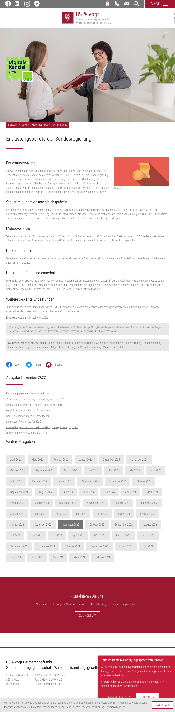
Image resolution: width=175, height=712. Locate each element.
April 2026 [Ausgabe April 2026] (15, 461)
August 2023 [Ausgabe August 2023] (17, 515)
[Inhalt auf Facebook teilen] (16, 366)
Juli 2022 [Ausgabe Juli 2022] (15, 537)
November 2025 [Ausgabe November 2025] (139, 461)
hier (115, 681)
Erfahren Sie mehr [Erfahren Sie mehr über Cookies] (115, 707)
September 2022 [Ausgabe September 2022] (124, 526)
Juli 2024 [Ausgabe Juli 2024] (68, 493)
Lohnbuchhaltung (152, 344)
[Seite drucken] (57, 366)
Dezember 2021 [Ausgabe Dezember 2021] (18, 547)
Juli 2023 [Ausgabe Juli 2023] (39, 515)
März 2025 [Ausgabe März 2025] (16, 482)
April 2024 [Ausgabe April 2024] (130, 493)
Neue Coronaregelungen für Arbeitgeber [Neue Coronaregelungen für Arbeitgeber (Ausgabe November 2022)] (27, 417)
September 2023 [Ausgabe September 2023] (149, 504)
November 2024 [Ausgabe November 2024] (117, 482)
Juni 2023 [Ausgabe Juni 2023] (60, 515)
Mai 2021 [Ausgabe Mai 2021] (58, 558)
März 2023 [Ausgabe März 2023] (124, 515)
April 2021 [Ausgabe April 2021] (37, 558)
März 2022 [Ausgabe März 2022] (99, 537)
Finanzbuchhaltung (18, 348)
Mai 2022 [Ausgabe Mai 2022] (57, 537)
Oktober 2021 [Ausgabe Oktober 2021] (73, 547)
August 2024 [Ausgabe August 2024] (45, 493)
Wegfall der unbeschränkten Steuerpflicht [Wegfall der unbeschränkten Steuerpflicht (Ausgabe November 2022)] (28, 411)
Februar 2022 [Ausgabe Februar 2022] (123, 537)
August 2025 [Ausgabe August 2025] (70, 471)
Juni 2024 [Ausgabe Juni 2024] (88, 493)
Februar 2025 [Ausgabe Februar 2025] (39, 482)
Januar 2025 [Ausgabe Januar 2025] (64, 482)
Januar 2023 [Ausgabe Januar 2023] (17, 526)
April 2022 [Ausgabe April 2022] (78, 537)
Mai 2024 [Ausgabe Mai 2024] (110, 493)
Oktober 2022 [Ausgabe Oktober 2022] (97, 526)
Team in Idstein (63, 344)
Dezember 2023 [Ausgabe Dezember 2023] (67, 504)
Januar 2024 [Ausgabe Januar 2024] (42, 504)
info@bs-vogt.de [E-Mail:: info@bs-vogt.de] (52, 685)
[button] (107, 4)
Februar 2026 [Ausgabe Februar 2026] (61, 461)
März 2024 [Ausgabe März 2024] (152, 493)
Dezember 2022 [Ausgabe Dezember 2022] (42, 526)
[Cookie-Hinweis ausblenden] (162, 705)
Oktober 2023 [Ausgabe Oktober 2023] (122, 504)
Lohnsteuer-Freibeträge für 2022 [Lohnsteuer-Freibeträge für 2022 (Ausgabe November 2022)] (23, 423)
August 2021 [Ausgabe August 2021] (126, 547)
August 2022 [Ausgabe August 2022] (150, 526)
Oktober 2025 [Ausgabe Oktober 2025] (17, 471)
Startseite (12, 126)
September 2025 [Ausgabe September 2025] (44, 471)
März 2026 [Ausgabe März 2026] (37, 461)
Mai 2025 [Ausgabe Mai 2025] (135, 471)
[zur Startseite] (87, 19)
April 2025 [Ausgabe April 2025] (155, 471)
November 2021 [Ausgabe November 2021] (46, 547)
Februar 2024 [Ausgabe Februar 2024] (17, 504)
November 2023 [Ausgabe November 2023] (95, 504)
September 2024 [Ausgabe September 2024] (19, 493)
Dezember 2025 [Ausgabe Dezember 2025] (111, 461)
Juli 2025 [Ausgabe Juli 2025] (93, 471)
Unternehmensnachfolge (43, 348)
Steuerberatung (133, 344)
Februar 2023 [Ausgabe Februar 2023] (147, 515)
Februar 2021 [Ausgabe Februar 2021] (103, 558)
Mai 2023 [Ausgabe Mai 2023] (81, 515)
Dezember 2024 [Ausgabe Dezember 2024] (89, 482)
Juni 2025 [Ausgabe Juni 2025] (114, 471)
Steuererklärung (66, 348)
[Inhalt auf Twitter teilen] (36, 366)
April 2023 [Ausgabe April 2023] (102, 515)
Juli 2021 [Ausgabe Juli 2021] (148, 547)
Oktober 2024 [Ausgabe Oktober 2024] (144, 482)
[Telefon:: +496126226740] (54, 677)
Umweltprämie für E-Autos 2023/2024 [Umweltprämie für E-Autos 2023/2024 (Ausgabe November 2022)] (26, 434)
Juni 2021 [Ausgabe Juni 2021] (15, 558)
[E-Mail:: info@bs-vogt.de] (126, 4)
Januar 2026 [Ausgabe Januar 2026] (85, 461)
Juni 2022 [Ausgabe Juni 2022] (36, 537)
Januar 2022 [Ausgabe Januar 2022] (148, 537)
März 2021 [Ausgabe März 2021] (79, 558)
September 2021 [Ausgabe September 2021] (100, 547)
